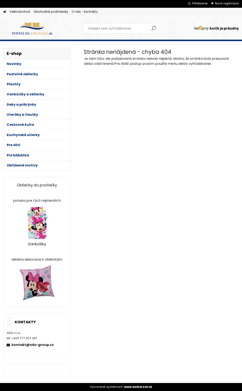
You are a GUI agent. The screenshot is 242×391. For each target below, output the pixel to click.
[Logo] (32, 28)
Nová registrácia (227, 3)
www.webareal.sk (138, 387)
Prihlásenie (200, 3)
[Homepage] (4, 12)
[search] (153, 30)
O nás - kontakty (85, 11)
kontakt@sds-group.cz (33, 344)
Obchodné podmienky (50, 11)
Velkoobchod (19, 11)
